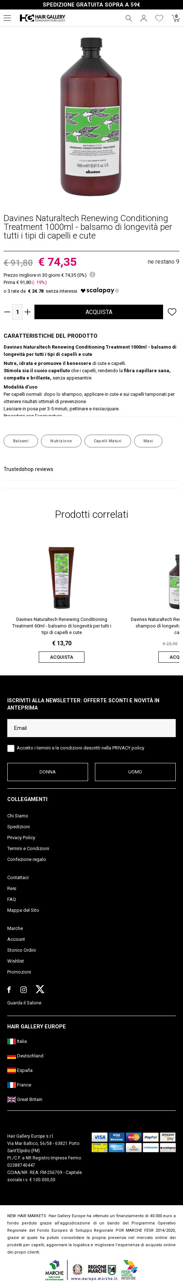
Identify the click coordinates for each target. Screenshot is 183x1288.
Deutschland (25, 1056)
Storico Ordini (21, 950)
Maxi (148, 441)
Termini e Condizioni (28, 848)
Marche (15, 928)
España (20, 1070)
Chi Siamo (17, 815)
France (19, 1085)
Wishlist (15, 961)
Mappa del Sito (23, 910)
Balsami (21, 441)
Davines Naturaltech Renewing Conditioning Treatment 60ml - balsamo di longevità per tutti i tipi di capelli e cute (61, 626)
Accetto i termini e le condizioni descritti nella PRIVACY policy (80, 748)
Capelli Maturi (108, 441)
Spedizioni (18, 826)
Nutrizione (61, 441)
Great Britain (24, 1099)
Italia (17, 1041)
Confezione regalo (26, 859)
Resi (11, 888)
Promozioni (19, 972)
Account (16, 939)
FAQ (11, 899)
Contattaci (18, 877)
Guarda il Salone (24, 1002)
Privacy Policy (21, 837)
